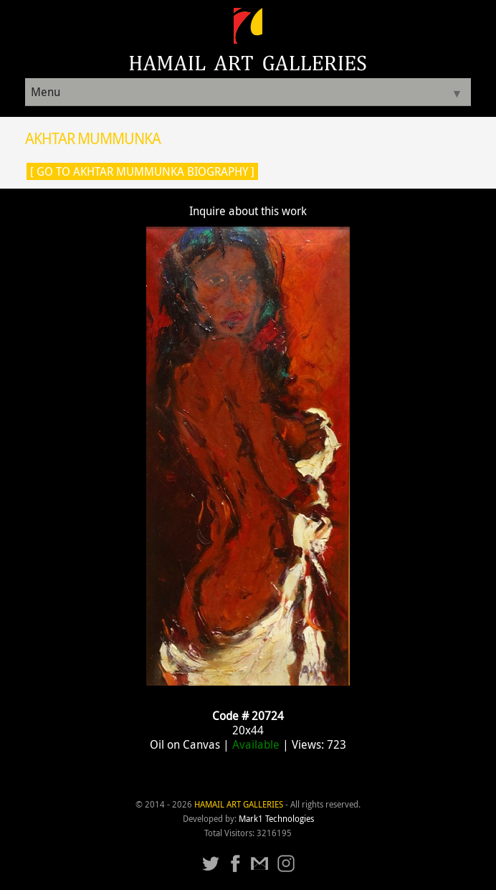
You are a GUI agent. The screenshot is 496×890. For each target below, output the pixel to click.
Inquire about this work (248, 211)
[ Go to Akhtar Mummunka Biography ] (142, 171)
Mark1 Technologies (276, 818)
